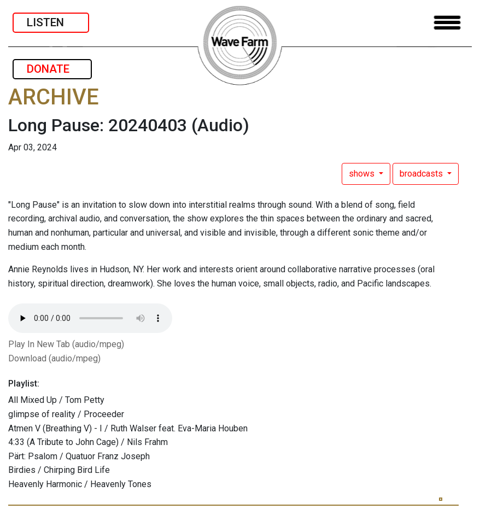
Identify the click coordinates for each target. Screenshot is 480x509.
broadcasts (422, 173)
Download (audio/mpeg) (54, 358)
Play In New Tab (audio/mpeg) (66, 344)
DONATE (52, 68)
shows (363, 173)
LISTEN (51, 22)
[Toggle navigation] (447, 22)
